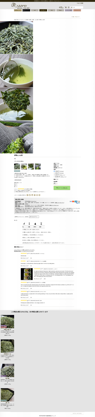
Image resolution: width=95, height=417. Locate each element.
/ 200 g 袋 (59, 173)
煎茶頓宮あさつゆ (7, 353)
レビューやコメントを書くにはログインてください (24, 249)
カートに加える (61, 188)
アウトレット (77, 10)
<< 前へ (73, 16)
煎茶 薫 (7, 402)
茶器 (52, 10)
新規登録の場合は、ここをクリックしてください (24, 251)
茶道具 (60, 10)
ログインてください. (26, 190)
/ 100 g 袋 (59, 171)
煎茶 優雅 (7, 378)
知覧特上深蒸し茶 (7, 329)
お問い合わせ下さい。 (34, 216)
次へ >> (77, 16)
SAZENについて (18, 10)
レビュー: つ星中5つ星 (23, 189)
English (78, 3)
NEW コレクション (26, 10)
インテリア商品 (69, 10)
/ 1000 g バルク (60, 176)
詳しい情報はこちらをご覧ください (66, 209)
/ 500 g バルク (60, 175)
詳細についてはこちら (59, 202)
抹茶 (35, 10)
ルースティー (43, 10)
